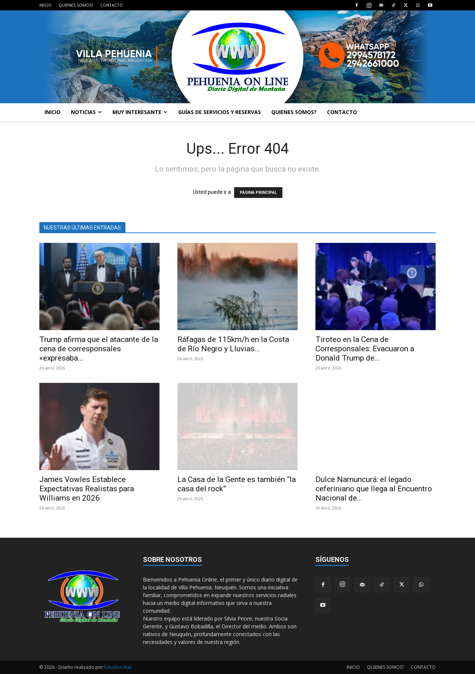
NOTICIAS (86, 111)
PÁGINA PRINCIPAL (258, 192)
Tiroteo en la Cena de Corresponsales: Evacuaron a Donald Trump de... (364, 348)
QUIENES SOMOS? (76, 5)
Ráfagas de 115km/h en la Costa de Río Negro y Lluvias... (233, 344)
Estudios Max (118, 667)
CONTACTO (111, 5)
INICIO (45, 5)
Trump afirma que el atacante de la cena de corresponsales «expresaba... (98, 348)
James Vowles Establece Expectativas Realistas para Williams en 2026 (86, 488)
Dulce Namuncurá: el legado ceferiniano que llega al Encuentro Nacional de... (373, 488)
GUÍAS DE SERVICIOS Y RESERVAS (219, 111)
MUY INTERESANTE (139, 111)
